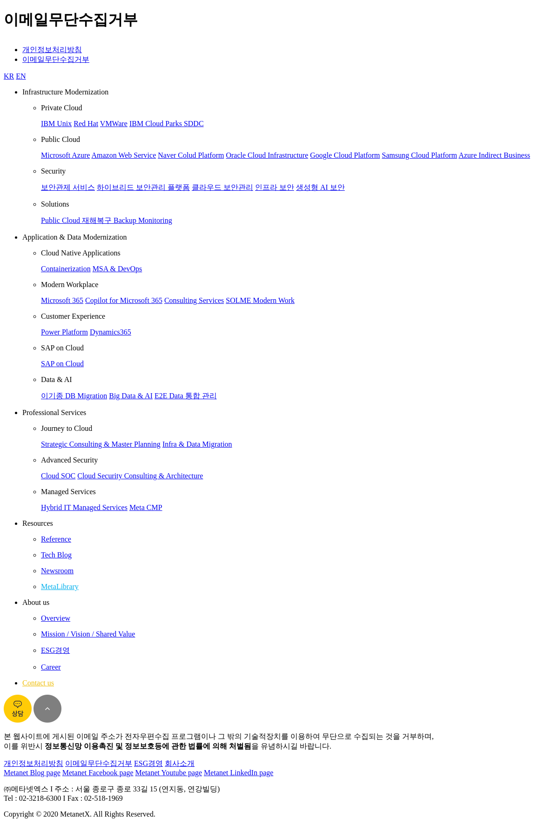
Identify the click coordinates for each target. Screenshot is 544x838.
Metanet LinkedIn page (238, 773)
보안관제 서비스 (68, 187)
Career (51, 667)
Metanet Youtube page (168, 773)
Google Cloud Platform (345, 155)
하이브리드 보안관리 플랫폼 (143, 187)
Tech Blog (56, 555)
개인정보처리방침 (52, 50)
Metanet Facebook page (98, 773)
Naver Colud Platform (191, 155)
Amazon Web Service (123, 155)
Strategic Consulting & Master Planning (101, 444)
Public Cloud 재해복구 (77, 220)
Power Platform (64, 332)
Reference (56, 539)
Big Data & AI (131, 396)
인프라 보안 (274, 187)
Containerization (66, 269)
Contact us (38, 683)
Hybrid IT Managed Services (84, 507)
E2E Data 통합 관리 (185, 396)
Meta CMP (145, 507)
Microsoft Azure (65, 155)
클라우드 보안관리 (222, 187)
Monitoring (155, 220)
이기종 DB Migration (74, 396)
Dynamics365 (110, 332)
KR (9, 76)
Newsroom (57, 571)
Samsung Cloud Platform (419, 155)
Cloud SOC (58, 476)
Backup (126, 220)
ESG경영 (55, 650)
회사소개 (180, 763)
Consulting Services (194, 300)
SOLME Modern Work (260, 300)
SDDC (194, 123)
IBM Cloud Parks (156, 123)
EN (21, 76)
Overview (55, 618)
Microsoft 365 (62, 300)
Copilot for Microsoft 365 (123, 300)
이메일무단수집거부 (55, 59)
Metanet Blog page (32, 773)
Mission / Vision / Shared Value (88, 634)
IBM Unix (56, 123)
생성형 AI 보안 (320, 187)
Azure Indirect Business (494, 155)
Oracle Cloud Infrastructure (267, 155)
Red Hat (86, 123)
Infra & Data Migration (197, 444)
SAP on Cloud (62, 364)
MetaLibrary (60, 586)
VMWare (114, 123)
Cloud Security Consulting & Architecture (140, 476)
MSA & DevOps (117, 269)
